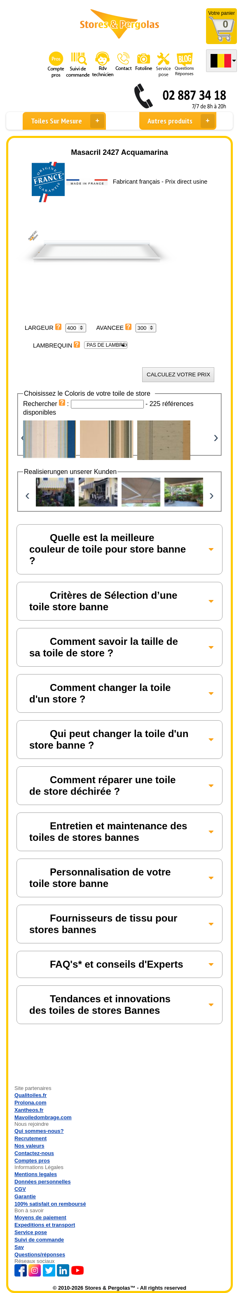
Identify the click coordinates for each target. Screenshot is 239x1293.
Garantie (25, 1196)
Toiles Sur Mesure (67, 121)
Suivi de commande (39, 1240)
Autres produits (181, 121)
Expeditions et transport (44, 1225)
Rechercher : (47, 403)
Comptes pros (32, 1161)
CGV (20, 1189)
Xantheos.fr (28, 1110)
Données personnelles (42, 1182)
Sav (19, 1247)
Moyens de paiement (40, 1217)
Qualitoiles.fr (30, 1095)
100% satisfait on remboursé (50, 1204)
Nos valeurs (29, 1146)
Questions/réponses (39, 1254)
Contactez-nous (34, 1153)
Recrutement (30, 1138)
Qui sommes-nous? (38, 1131)
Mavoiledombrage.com (43, 1117)
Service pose (30, 1232)
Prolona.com (30, 1102)
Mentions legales (35, 1174)
